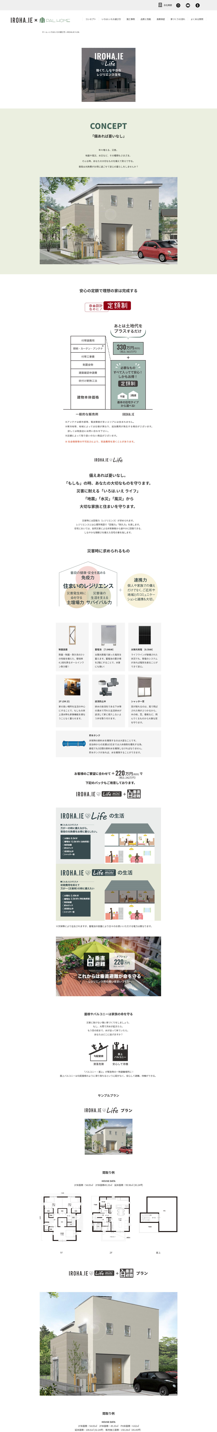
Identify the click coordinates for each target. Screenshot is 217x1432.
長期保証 (161, 18)
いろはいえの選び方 (57, 31)
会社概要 (134, 5)
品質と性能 (146, 18)
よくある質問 (197, 18)
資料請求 (172, 5)
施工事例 (131, 18)
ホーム (44, 31)
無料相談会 (153, 5)
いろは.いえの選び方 (111, 18)
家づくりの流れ (178, 18)
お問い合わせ (192, 5)
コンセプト (91, 18)
